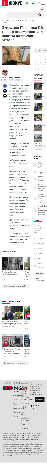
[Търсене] (21, 15)
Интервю (16, 408)
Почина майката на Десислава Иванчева (9, 273)
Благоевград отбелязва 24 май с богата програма (41, 84)
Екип (23, 424)
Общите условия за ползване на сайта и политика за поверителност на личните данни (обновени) (21, 441)
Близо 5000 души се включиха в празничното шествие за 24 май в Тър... (41, 137)
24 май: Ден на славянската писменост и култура (42, 210)
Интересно (17, 412)
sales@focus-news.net (25, 419)
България (16, 387)
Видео (15, 416)
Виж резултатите (40, 280)
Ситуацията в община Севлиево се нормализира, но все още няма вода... (41, 126)
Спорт (15, 400)
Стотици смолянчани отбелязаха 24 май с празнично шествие (41, 116)
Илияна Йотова (16, 152)
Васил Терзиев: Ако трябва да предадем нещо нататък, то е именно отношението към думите (11, 324)
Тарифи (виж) (24, 408)
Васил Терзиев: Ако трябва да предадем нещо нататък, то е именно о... (41, 105)
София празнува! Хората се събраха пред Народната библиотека (11, 351)
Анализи (16, 404)
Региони (16, 392)
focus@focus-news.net (25, 398)
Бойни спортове (41, 172)
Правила (24, 428)
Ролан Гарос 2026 (40, 165)
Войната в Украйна (41, 179)
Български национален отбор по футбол (42, 187)
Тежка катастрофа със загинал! (41, 95)
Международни (17, 396)
